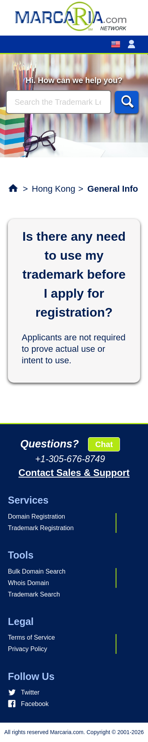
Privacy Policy (27, 649)
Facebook (35, 703)
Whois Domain (28, 583)
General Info (112, 189)
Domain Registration (36, 516)
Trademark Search (34, 594)
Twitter (30, 692)
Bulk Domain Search (37, 571)
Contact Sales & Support (74, 472)
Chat (103, 444)
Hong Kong (53, 189)
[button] (133, 44)
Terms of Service (31, 637)
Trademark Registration (41, 528)
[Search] (58, 102)
